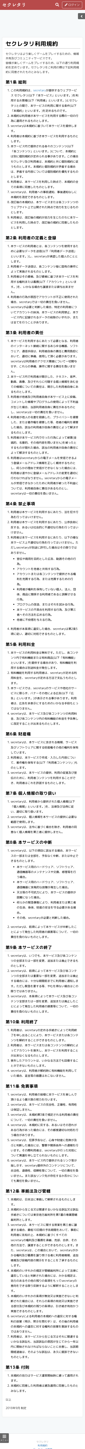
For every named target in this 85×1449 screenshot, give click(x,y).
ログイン (72, 5)
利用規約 (42, 1445)
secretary (39, 90)
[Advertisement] (42, 25)
